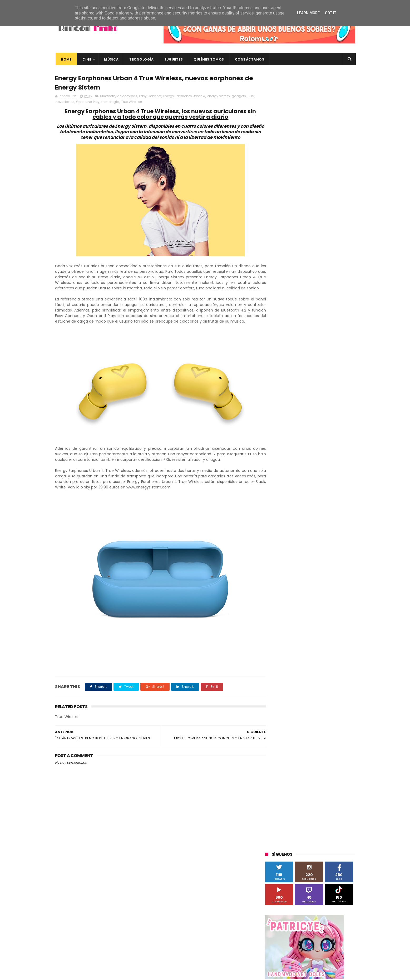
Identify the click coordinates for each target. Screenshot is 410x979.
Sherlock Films (292, 436)
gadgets (239, 97)
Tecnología (141, 59)
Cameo (344, 377)
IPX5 (251, 97)
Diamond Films (295, 387)
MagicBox (327, 407)
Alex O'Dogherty (327, 368)
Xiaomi (273, 494)
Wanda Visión (315, 485)
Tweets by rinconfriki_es (287, 227)
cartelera (330, 494)
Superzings (341, 446)
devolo (319, 514)
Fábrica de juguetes (284, 397)
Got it (330, 13)
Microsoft (310, 416)
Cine (86, 59)
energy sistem (218, 97)
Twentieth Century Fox (286, 465)
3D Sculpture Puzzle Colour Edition (295, 358)
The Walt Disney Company (290, 455)
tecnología (110, 102)
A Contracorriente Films (287, 368)
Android (274, 377)
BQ (290, 377)
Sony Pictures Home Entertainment (296, 446)
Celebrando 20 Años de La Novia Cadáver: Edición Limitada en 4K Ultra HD (318, 948)
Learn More (308, 13)
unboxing (292, 543)
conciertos (304, 504)
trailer (273, 543)
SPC (271, 436)
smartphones (309, 533)
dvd (335, 514)
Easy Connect (150, 97)
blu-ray (292, 494)
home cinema (279, 533)
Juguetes (173, 59)
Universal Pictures (282, 485)
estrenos (306, 524)
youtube (341, 543)
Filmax (319, 387)
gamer (326, 524)
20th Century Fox (282, 348)
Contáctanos (249, 59)
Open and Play (88, 102)
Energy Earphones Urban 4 (184, 97)
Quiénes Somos (208, 59)
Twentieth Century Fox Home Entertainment (304, 475)
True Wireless (131, 102)
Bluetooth (107, 97)
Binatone (306, 377)
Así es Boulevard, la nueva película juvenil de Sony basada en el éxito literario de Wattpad (320, 900)
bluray (310, 494)
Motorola (332, 416)
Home (65, 59)
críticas (274, 514)
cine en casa (278, 504)
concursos (328, 504)
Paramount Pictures (302, 426)
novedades (65, 102)
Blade (326, 377)
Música (110, 59)
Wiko (337, 485)
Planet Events (337, 426)
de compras (127, 97)
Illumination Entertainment (290, 407)
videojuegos (317, 543)
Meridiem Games (282, 416)
